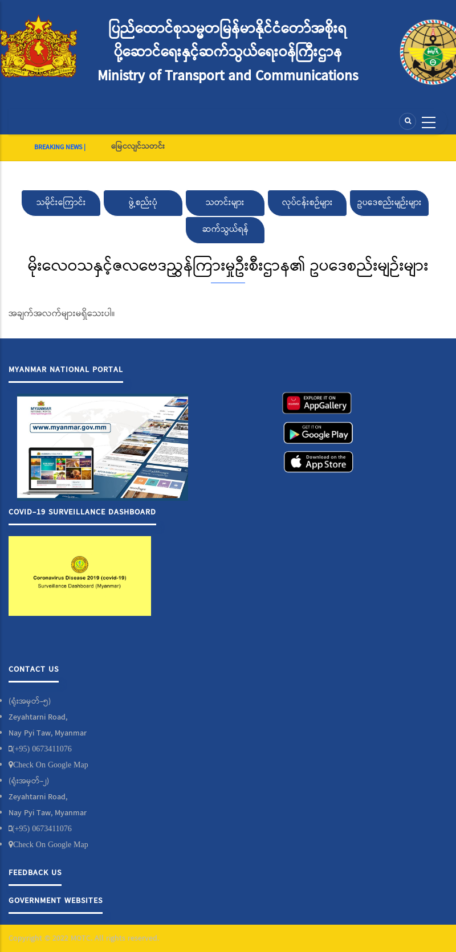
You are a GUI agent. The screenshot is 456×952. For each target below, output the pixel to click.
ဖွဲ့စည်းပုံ (143, 203)
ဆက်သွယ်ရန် (225, 229)
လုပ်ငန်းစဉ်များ (307, 203)
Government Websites (56, 900)
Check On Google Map (50, 765)
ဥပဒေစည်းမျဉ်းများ (389, 203)
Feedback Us (35, 873)
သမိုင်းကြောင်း (61, 203)
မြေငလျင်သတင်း (138, 146)
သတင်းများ (225, 203)
